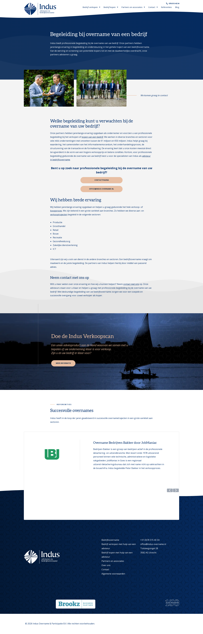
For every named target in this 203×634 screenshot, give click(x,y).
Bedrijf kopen (110, 7)
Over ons (106, 565)
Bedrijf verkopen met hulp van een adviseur (119, 546)
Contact (153, 7)
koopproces (56, 211)
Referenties (166, 7)
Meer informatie (63, 364)
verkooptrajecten (58, 214)
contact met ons (131, 284)
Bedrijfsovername (110, 540)
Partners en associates (133, 7)
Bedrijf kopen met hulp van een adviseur (117, 555)
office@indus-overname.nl (102, 189)
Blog (177, 7)
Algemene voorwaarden (113, 574)
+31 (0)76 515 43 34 (149, 540)
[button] (170, 517)
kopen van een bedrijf (92, 137)
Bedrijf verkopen (91, 7)
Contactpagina (101, 180)
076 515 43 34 (174, 3)
